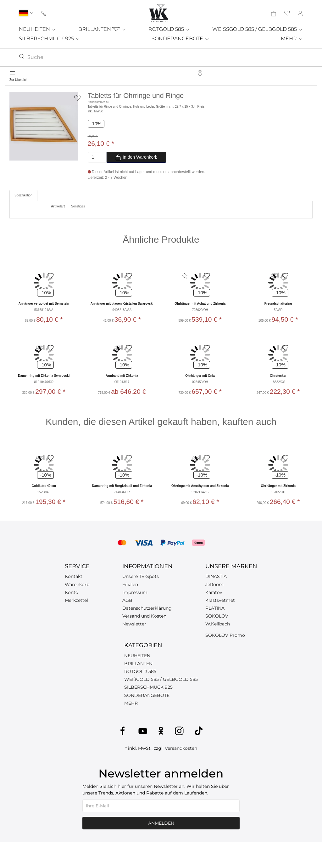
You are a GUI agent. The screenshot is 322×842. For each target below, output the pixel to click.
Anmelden (161, 823)
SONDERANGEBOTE (180, 39)
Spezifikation (23, 195)
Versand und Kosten (144, 616)
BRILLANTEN (102, 29)
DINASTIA (216, 576)
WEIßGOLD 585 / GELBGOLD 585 (161, 679)
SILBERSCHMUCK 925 (49, 39)
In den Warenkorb (136, 157)
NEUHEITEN (37, 29)
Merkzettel (76, 600)
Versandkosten (181, 748)
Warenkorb (77, 584)
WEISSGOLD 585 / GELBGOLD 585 (257, 29)
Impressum (134, 592)
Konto (71, 592)
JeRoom (214, 584)
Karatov (213, 592)
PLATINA (215, 608)
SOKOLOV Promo (225, 635)
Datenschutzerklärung (147, 608)
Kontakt (73, 576)
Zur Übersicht (18, 80)
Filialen (130, 584)
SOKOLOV (216, 616)
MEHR (292, 39)
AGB (127, 600)
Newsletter (134, 624)
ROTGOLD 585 (169, 29)
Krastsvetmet (220, 600)
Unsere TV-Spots (140, 576)
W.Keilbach (217, 624)
